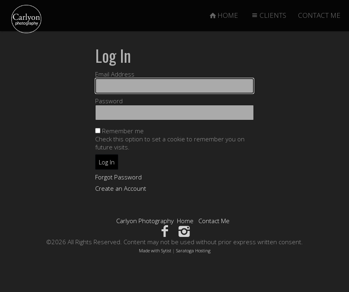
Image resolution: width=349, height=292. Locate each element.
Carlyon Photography (145, 221)
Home (185, 221)
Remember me (123, 131)
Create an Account (120, 188)
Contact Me (214, 221)
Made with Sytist (155, 250)
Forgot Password (118, 177)
